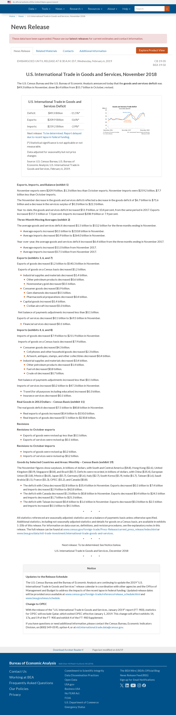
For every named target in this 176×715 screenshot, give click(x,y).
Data (32, 8)
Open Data (71, 679)
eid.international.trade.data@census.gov (99, 627)
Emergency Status (75, 706)
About (112, 8)
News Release (22, 50)
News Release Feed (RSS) (134, 675)
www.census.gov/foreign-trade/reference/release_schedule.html (102, 594)
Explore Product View (152, 50)
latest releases (79, 38)
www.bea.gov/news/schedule (43, 598)
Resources (95, 8)
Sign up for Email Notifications (137, 679)
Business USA (72, 688)
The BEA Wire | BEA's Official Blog (140, 670)
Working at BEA (21, 677)
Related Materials (46, 50)
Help (126, 8)
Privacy (15, 694)
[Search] (167, 8)
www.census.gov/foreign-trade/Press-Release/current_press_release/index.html (110, 529)
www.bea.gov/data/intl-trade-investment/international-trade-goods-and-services (65, 533)
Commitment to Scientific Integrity (84, 670)
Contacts (68, 50)
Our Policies (18, 689)
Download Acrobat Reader (67, 649)
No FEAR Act (72, 693)
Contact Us (18, 671)
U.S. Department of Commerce (82, 702)
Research (76, 8)
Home (12, 16)
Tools (46, 8)
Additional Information (93, 50)
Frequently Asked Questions (31, 683)
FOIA (68, 697)
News (60, 8)
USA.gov (69, 684)
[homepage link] (16, 8)
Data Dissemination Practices (82, 675)
